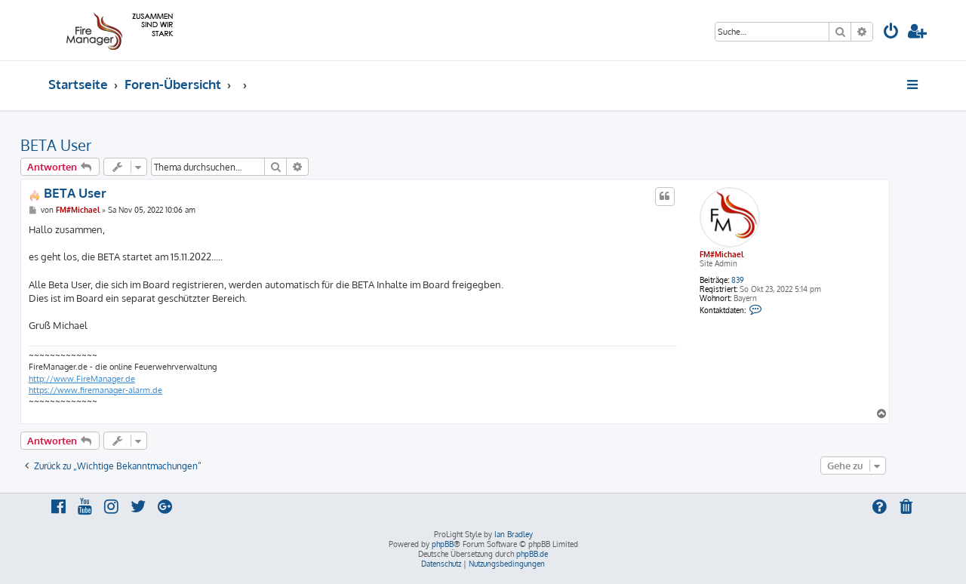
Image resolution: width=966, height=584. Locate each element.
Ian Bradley (513, 534)
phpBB (443, 544)
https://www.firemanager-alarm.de (95, 390)
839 (737, 279)
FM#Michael (721, 254)
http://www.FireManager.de (82, 378)
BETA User (55, 145)
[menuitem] (891, 33)
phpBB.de (532, 553)
